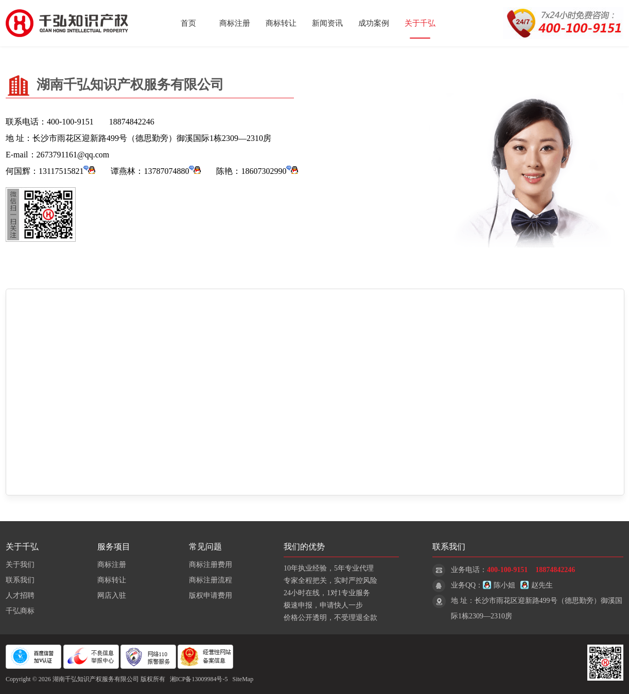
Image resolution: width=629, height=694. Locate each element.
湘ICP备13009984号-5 (199, 679)
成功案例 (373, 23)
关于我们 (20, 564)
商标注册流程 (210, 580)
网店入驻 (111, 595)
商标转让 (281, 23)
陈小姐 (499, 585)
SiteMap (242, 679)
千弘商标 (20, 611)
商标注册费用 (210, 564)
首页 (188, 23)
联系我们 (20, 580)
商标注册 (234, 23)
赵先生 (536, 585)
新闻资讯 (327, 23)
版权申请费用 (210, 595)
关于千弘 (420, 23)
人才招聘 (20, 595)
